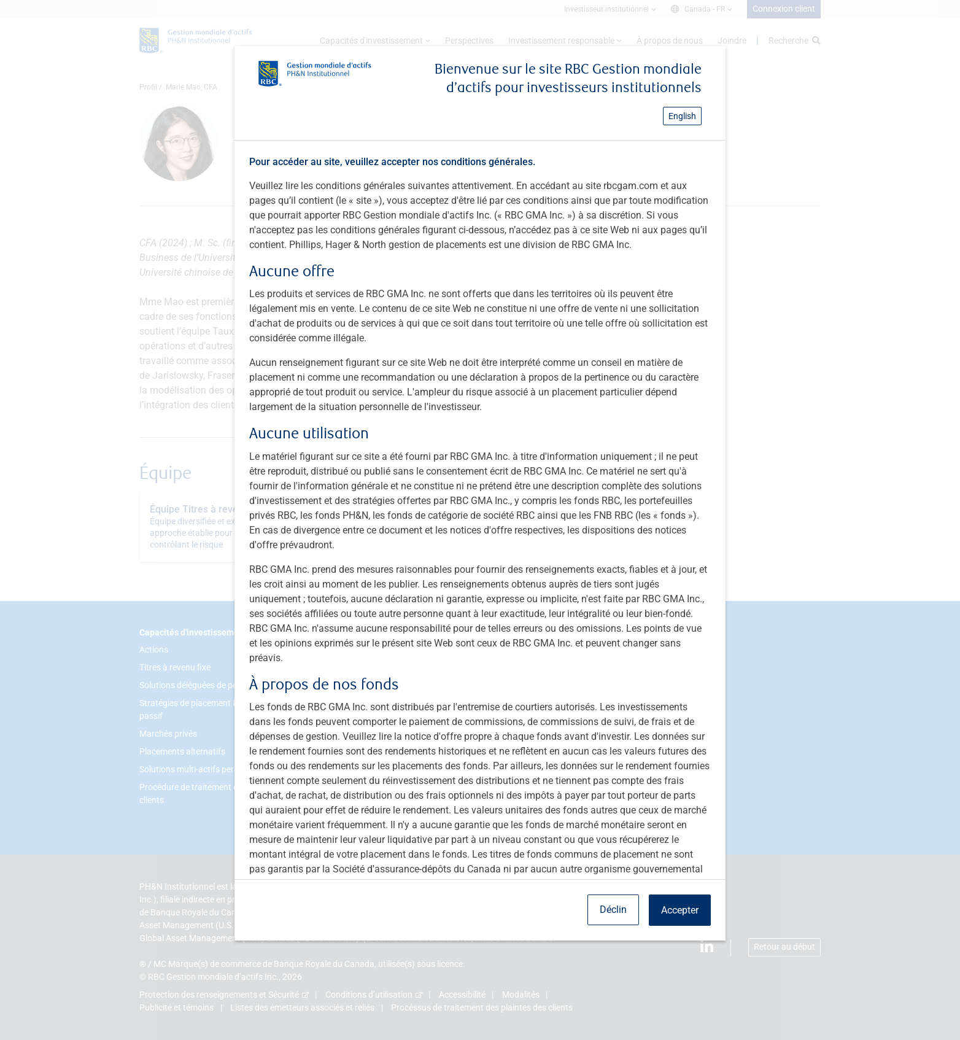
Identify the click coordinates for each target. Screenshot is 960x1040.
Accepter (680, 910)
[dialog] (480, 520)
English (682, 116)
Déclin (613, 909)
